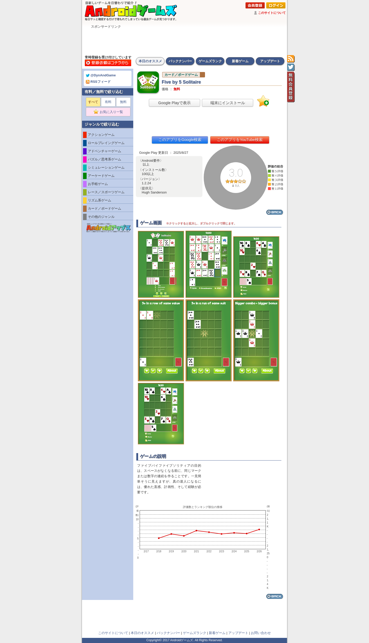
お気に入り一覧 (109, 112)
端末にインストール (227, 102)
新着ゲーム (240, 61)
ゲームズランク (210, 61)
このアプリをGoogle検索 (179, 139)
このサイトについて (272, 13)
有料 (108, 102)
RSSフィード (98, 82)
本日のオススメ (150, 61)
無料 (123, 102)
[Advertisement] (184, 40)
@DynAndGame (101, 75)
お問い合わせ (261, 633)
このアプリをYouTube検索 (240, 139)
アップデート (270, 61)
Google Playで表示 (174, 102)
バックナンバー (180, 61)
